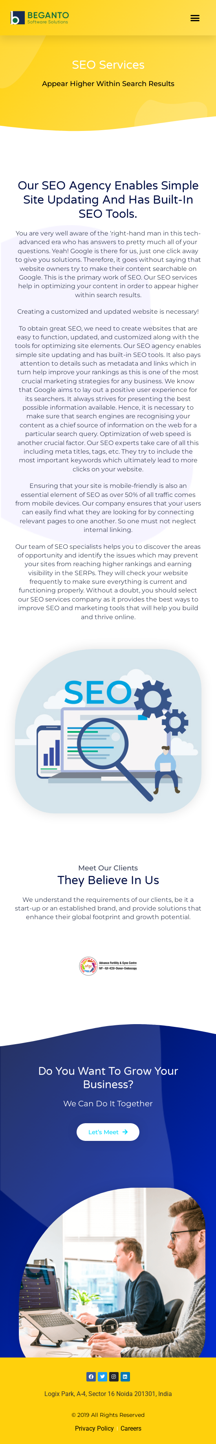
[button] (195, 17)
